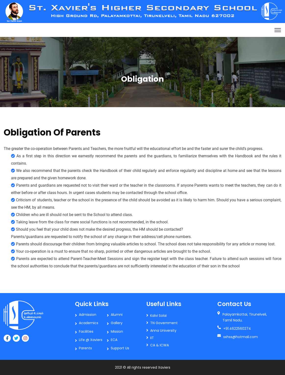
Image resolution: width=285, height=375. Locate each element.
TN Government (164, 322)
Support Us (120, 348)
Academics (88, 322)
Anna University (163, 330)
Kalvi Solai (158, 315)
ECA (114, 339)
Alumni (117, 314)
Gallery (117, 322)
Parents (85, 348)
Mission (117, 331)
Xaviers (164, 367)
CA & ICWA (159, 345)
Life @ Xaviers (90, 339)
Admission (87, 314)
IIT (152, 337)
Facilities (86, 331)
